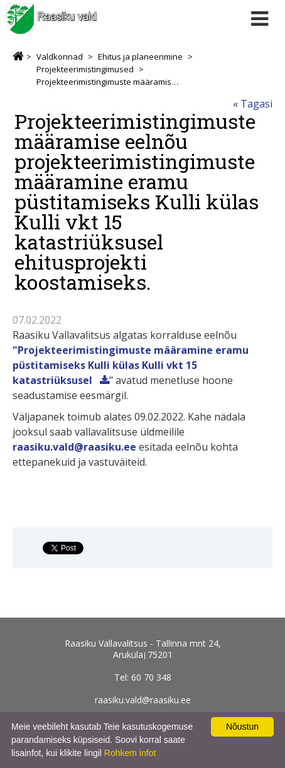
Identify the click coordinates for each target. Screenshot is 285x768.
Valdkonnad (59, 56)
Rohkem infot (130, 753)
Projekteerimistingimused (85, 69)
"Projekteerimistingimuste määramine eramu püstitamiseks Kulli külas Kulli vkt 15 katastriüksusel (131, 365)
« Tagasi (252, 104)
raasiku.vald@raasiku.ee (74, 447)
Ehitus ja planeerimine (140, 56)
